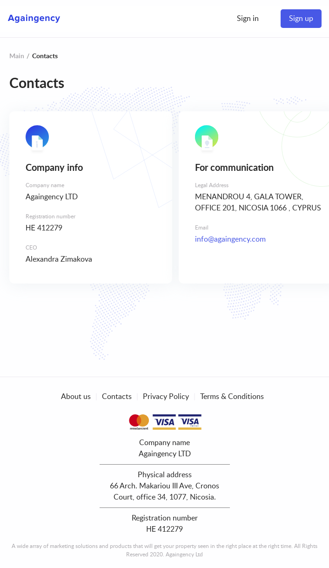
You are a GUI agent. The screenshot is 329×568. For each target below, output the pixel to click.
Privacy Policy (166, 396)
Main (16, 56)
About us (76, 396)
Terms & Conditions (232, 396)
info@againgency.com (230, 239)
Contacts (117, 396)
